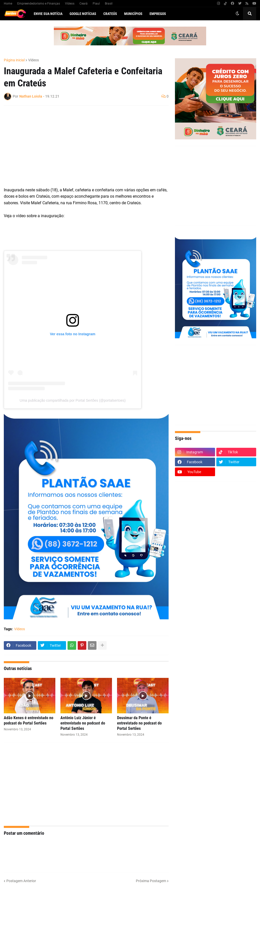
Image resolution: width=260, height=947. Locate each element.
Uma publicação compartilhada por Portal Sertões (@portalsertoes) (72, 400)
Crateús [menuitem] (110, 14)
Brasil (108, 3)
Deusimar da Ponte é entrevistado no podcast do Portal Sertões (139, 723)
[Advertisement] (81, 146)
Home (8, 3)
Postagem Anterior (21, 881)
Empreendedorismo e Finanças (38, 3)
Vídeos (69, 3)
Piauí (96, 3)
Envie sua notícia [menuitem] (48, 14)
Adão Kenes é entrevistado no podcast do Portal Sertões (28, 720)
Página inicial (14, 60)
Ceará (83, 3)
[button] (237, 13)
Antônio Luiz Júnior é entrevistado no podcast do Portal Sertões (82, 723)
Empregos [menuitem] (158, 14)
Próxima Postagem (151, 881)
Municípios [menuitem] (133, 14)
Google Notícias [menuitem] (83, 14)
